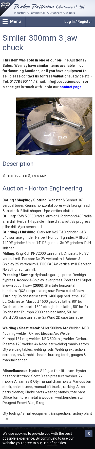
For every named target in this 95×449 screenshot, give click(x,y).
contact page (71, 87)
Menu (15, 21)
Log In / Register (78, 22)
